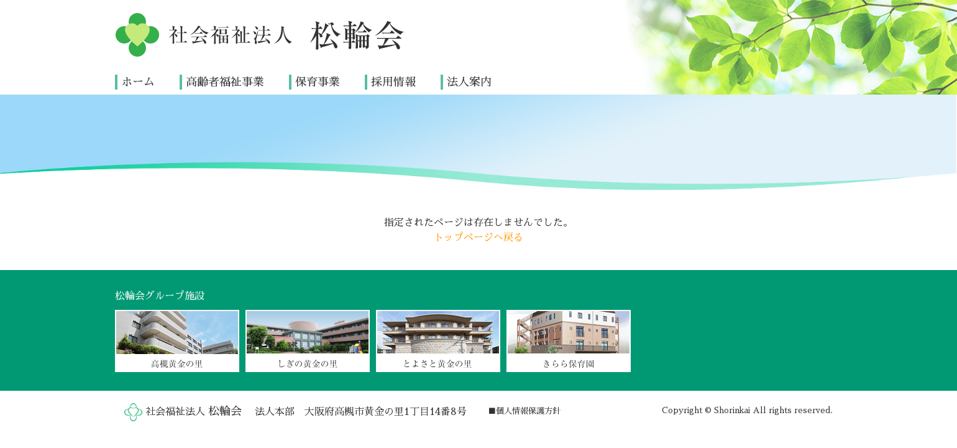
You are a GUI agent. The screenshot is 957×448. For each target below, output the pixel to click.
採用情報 (393, 82)
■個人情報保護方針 (524, 411)
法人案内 (469, 82)
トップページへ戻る (478, 238)
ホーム (138, 82)
